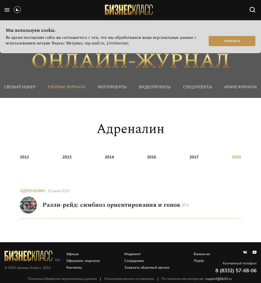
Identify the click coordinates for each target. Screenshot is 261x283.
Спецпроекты (197, 87)
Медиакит (132, 254)
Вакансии (202, 254)
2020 (236, 157)
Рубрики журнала (67, 87)
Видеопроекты (154, 87)
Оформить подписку (83, 261)
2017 (194, 157)
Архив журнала (240, 87)
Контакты (74, 267)
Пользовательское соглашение (129, 279)
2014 (109, 157)
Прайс (199, 261)
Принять (232, 41)
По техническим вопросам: (196, 279)
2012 (24, 157)
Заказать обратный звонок (146, 267)
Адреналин (32, 191)
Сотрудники (134, 261)
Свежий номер (19, 87)
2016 (151, 157)
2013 (66, 157)
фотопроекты (112, 87)
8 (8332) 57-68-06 (235, 271)
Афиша (72, 254)
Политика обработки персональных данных (62, 279)
